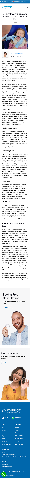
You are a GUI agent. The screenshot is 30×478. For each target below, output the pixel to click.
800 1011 (7, 417)
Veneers (17, 430)
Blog (3, 436)
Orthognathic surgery (20, 441)
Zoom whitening (19, 432)
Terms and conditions (7, 466)
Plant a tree (4, 441)
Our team (4, 430)
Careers (3, 438)
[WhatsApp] (3, 474)
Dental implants (19, 435)
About (3, 427)
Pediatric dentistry (19, 438)
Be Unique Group (11, 475)
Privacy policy (5, 464)
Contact (3, 433)
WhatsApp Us (18, 417)
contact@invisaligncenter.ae (8, 454)
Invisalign (17, 427)
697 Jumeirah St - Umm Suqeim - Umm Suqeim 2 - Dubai (15, 456)
